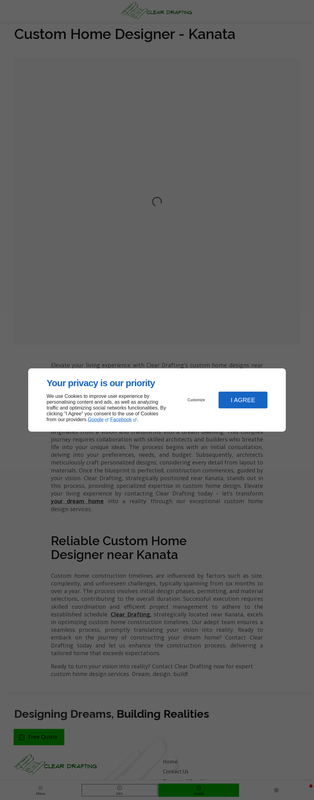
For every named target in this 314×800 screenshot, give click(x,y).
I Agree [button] (243, 400)
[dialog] (157, 400)
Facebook (121, 419)
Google (96, 419)
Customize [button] (196, 400)
